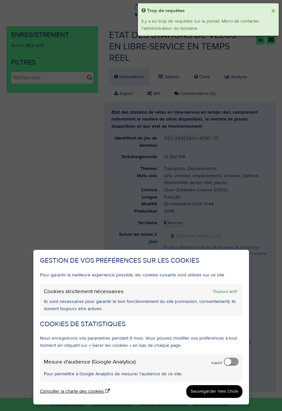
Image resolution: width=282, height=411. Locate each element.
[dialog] (141, 327)
